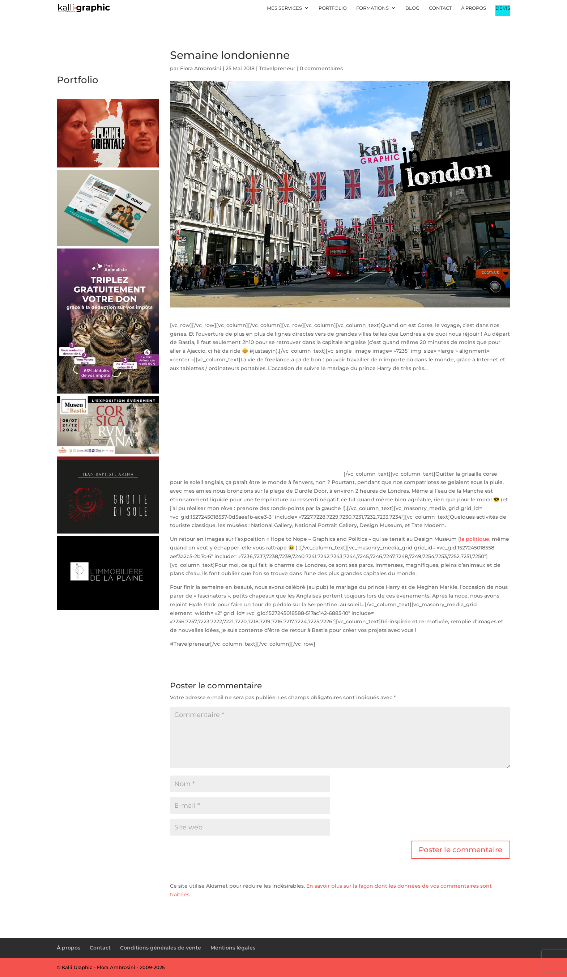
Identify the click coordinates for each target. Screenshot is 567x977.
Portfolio (333, 8)
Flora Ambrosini (200, 68)
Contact (440, 8)
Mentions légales (232, 947)
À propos (473, 8)
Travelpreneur (277, 68)
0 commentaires (321, 68)
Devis (502, 8)
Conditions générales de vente (160, 947)
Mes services (284, 8)
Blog (412, 8)
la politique (474, 539)
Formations (372, 8)
